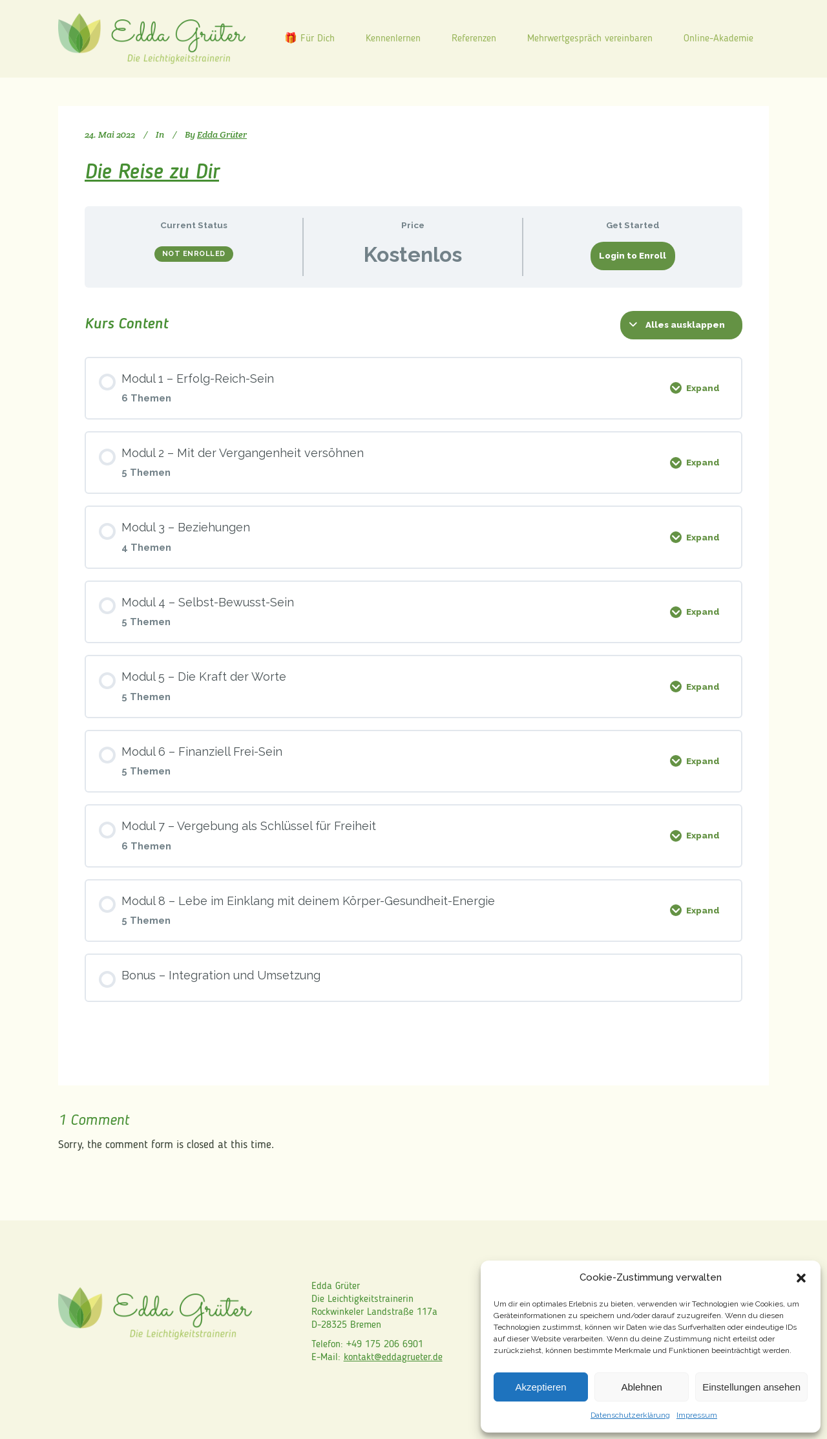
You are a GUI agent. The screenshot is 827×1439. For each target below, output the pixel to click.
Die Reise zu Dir (152, 173)
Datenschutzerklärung (630, 1415)
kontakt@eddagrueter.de (393, 1357)
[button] (801, 1278)
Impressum (696, 1415)
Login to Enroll (632, 255)
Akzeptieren (540, 1386)
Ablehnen (641, 1386)
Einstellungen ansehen (751, 1386)
